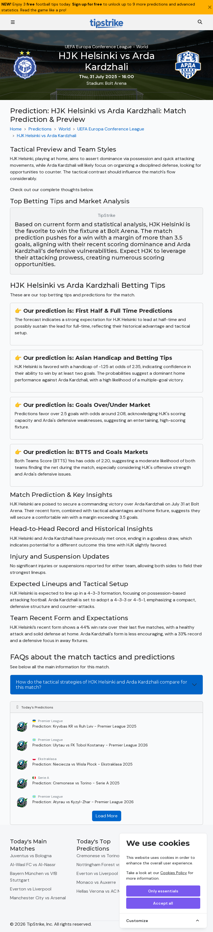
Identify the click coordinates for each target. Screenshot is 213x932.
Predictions (40, 129)
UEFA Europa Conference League (110, 129)
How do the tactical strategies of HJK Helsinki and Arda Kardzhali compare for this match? (101, 684)
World (64, 129)
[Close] (210, 7)
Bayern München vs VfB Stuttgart (33, 877)
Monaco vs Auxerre (96, 882)
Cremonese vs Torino (98, 856)
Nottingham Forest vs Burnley (106, 864)
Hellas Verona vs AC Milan (102, 891)
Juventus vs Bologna (31, 856)
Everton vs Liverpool (30, 889)
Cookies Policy (173, 872)
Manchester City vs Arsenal (38, 898)
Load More (107, 816)
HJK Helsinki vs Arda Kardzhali (46, 135)
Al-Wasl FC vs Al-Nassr (33, 864)
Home (16, 129)
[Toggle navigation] (13, 22)
